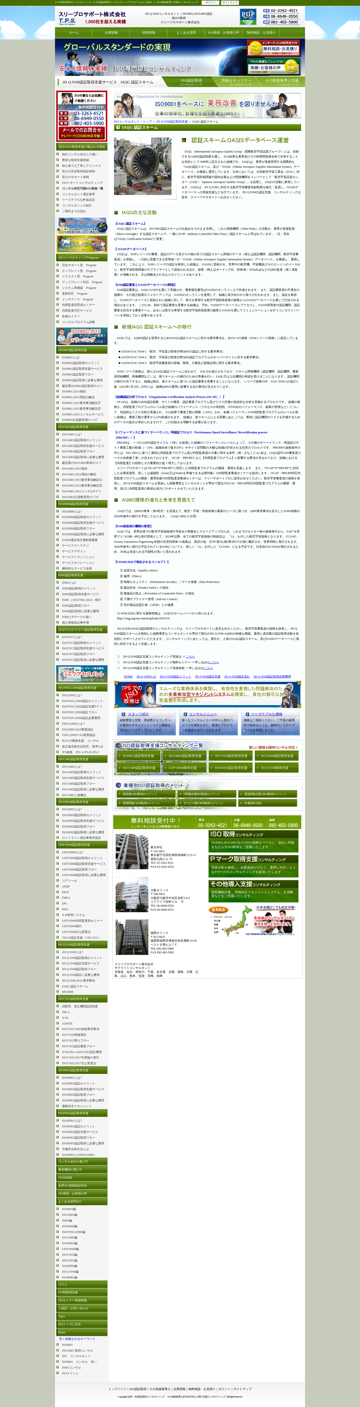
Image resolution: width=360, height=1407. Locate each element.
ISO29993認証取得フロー (78, 826)
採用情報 (148, 32)
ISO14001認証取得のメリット (81, 440)
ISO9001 (67, 1345)
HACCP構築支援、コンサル (80, 740)
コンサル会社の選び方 (73, 1161)
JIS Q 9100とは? (72, 952)
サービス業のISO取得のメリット (203, 803)
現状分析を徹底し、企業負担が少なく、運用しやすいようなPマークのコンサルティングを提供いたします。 (253, 870)
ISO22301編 (69, 1260)
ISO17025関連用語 (74, 1035)
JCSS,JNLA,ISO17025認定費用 (82, 1052)
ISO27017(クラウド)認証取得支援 (80, 629)
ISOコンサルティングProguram (78, 257)
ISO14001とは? (72, 434)
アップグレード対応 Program (82, 282)
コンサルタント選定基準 (78, 194)
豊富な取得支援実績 (75, 160)
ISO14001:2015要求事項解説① (82, 480)
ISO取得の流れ (253, 803)
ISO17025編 (69, 1254)
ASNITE (67, 1023)
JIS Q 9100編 (70, 1271)
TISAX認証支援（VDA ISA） (81, 937)
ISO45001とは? (72, 1120)
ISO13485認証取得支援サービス (83, 778)
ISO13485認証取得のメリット (81, 772)
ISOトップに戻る (69, 1324)
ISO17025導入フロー (75, 1040)
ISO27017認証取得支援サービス (83, 648)
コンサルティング (191, 82)
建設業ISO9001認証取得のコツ (82, 386)
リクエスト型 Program (77, 276)
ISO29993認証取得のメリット (81, 815)
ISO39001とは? (72, 1077)
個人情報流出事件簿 (75, 622)
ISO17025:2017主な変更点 (79, 1063)
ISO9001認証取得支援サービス (82, 368)
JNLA (65, 1012)
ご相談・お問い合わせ (73, 1308)
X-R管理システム (73, 915)
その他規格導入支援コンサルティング (177, 2)
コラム (62, 1284)
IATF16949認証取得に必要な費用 (84, 875)
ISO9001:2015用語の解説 (78, 397)
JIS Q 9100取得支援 (274, 768)
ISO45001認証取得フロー (78, 1137)
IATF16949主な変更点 (76, 932)
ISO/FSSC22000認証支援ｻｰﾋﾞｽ (82, 706)
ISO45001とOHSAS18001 (78, 1155)
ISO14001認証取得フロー (78, 451)
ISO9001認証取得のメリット (81, 363)
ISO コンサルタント (76, 1356)
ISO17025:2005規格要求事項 (80, 1029)
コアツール (69, 880)
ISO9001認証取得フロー (78, 374)
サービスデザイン (74, 551)
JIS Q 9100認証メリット (175, 676)
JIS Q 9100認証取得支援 (74, 944)
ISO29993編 (69, 1266)
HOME (128, 676)
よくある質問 (186, 32)
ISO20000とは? (72, 511)
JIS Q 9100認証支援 (207, 676)
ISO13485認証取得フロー (78, 783)
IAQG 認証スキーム (75, 986)
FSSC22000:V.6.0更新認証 (79, 735)
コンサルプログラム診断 (78, 322)
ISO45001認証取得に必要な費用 (83, 1143)
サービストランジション (78, 557)
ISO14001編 (69, 1215)
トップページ (117, 1389)
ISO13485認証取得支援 (73, 759)
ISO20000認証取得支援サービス (83, 523)
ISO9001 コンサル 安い (79, 1362)
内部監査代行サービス (77, 310)
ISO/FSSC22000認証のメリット (82, 701)
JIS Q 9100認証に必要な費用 (81, 975)
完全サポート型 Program (79, 265)
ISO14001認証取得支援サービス (83, 446)
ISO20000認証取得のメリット (81, 517)
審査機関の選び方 (70, 1169)
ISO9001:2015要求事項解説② (81, 408)
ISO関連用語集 (68, 1292)
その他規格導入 (160, 1389)
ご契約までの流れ (74, 211)
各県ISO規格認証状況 (72, 1185)
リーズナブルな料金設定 (78, 199)
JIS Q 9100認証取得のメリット (82, 958)
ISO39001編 (69, 1277)
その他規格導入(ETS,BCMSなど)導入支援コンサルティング (196, 1396)
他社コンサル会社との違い (80, 154)
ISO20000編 (69, 1226)
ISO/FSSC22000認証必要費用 (81, 718)
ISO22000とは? (72, 695)
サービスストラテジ (75, 545)
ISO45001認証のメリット (78, 1126)
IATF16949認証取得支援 (74, 845)
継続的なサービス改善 (77, 568)
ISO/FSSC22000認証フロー (79, 712)
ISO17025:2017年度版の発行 (80, 1057)
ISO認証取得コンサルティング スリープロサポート (92, 16)
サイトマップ (230, 2)
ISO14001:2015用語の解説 (79, 474)
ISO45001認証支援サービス (80, 1132)
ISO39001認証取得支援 (73, 1070)
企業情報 (111, 32)
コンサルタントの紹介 (77, 205)
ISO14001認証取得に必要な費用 (83, 457)
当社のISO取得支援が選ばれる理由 (81, 147)
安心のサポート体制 (75, 177)
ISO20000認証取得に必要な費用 (83, 534)
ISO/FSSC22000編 (73, 1232)
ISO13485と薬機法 (74, 795)
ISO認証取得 (138, 1389)
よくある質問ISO (69, 1201)
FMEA (66, 897)
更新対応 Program (74, 293)
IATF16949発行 (72, 926)
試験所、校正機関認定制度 (80, 1006)
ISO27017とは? (72, 637)
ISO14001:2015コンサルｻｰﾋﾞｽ (81, 491)
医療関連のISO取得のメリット (141, 803)
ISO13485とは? (72, 766)
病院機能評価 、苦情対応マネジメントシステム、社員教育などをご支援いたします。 (252, 894)
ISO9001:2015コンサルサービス (83, 414)
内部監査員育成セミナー (78, 305)
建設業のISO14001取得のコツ (81, 463)
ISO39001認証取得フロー (78, 1094)
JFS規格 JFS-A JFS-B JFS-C (81, 752)
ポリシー (211, 2)
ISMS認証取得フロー (76, 605)
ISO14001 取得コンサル (77, 1350)
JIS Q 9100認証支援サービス (81, 963)
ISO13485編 (69, 1237)
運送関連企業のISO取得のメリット (265, 794)
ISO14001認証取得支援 (73, 427)
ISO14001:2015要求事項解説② (82, 485)
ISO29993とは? (72, 809)
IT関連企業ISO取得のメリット (202, 794)
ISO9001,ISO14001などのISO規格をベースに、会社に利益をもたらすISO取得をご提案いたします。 (252, 845)
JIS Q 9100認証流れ (237, 676)
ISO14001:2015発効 (74, 468)
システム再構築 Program (79, 288)
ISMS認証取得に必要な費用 (80, 611)
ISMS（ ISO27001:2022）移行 (81, 600)
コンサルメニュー (203, 714)
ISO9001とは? (71, 357)
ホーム (74, 32)
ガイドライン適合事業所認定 (81, 838)
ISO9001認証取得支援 (72, 350)
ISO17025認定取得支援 (73, 999)
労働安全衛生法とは (75, 1149)
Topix (61, 1316)
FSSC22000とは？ (74, 723)
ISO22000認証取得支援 (277, 756)
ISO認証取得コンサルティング (75, 2)
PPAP (65, 892)
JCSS (65, 1018)
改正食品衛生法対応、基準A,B (82, 746)
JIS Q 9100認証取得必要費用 (272, 676)
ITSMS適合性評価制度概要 (80, 540)
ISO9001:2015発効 (74, 391)
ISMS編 (67, 1220)
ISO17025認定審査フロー (78, 1046)
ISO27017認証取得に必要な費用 (83, 660)
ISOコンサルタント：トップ (133, 121)
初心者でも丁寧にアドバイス (81, 166)
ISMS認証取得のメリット (79, 588)
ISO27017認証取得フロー (78, 654)
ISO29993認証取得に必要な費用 (83, 832)
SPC (64, 903)
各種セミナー (71, 316)
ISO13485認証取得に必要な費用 (83, 789)
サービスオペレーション (78, 562)
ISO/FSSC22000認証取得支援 (77, 688)
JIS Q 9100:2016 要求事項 (78, 980)
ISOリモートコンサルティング (82, 182)
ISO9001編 (69, 1209)
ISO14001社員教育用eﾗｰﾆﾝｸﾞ (81, 497)
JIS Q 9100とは (146, 676)
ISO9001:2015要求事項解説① (81, 403)
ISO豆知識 (65, 1177)
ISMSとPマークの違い (77, 617)
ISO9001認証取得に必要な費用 (82, 380)
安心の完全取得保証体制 (78, 171)
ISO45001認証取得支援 (73, 1113)
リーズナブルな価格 (265, 714)
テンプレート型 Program (79, 271)
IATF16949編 (70, 1249)
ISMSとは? (69, 582)
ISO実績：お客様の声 (224, 32)
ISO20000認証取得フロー (78, 528)
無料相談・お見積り (261, 32)
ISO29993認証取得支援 (73, 802)
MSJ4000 (68, 992)
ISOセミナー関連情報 (72, 1300)
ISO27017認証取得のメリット (81, 643)
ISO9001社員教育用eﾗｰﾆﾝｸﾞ (80, 420)
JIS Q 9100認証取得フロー (79, 969)
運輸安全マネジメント (77, 1106)
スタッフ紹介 (138, 714)
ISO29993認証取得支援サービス (83, 821)
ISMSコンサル (71, 1367)
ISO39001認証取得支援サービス (83, 1089)
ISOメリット (70, 1373)
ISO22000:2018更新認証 (77, 729)
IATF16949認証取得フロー (79, 869)
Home (62, 1332)
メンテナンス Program (77, 299)
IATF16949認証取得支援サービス (84, 864)
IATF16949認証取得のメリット (82, 858)
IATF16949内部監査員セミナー (82, 920)
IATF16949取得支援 (183, 768)
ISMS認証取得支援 (70, 575)
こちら (190, 656)
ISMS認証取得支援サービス (80, 594)
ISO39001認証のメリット (78, 1083)
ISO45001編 (69, 1243)
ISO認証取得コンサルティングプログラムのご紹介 (124, 2)
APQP (66, 886)
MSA (65, 909)
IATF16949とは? (72, 852)
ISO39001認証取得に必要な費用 (83, 1100)
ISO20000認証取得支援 (73, 504)
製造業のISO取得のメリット (140, 794)
